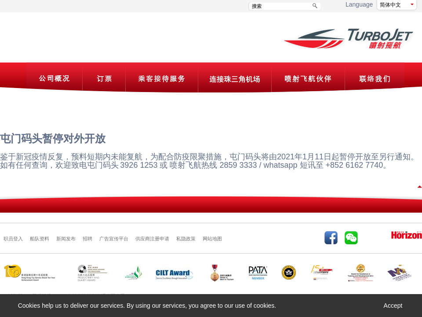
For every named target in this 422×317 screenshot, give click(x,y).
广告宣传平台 (113, 238)
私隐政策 (186, 238)
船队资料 (39, 238)
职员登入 (13, 238)
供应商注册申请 (152, 238)
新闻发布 (66, 238)
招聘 (87, 238)
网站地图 (212, 238)
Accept (393, 305)
